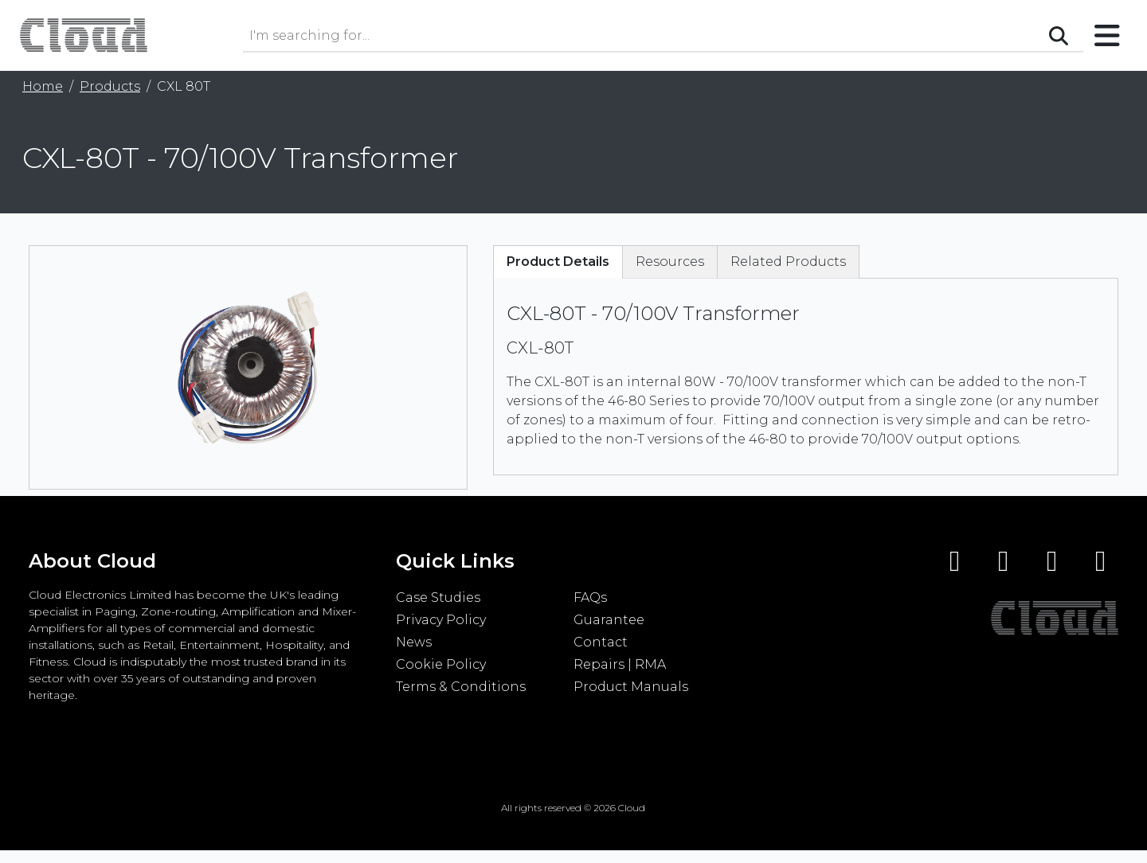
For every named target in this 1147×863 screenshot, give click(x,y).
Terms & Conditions (461, 686)
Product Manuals (631, 686)
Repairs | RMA (620, 664)
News (414, 642)
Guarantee (609, 619)
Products (110, 86)
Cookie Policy (441, 664)
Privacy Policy (441, 619)
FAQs (590, 597)
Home (42, 86)
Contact (601, 642)
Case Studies (438, 597)
